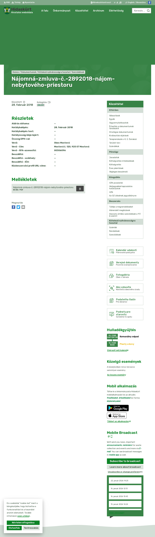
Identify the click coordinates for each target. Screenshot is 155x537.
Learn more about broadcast (125, 418)
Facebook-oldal (137, 517)
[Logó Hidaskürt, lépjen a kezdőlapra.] (18, 10)
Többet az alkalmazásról (119, 373)
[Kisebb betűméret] (114, 2)
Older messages (116, 464)
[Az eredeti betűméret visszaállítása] (117, 2)
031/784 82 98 (137, 512)
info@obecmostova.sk (140, 514)
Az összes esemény (116, 326)
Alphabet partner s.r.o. (81, 530)
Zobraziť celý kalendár (118, 302)
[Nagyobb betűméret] (120, 2)
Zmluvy (41, 57)
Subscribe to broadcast (125, 412)
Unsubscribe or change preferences (125, 423)
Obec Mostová (115, 530)
